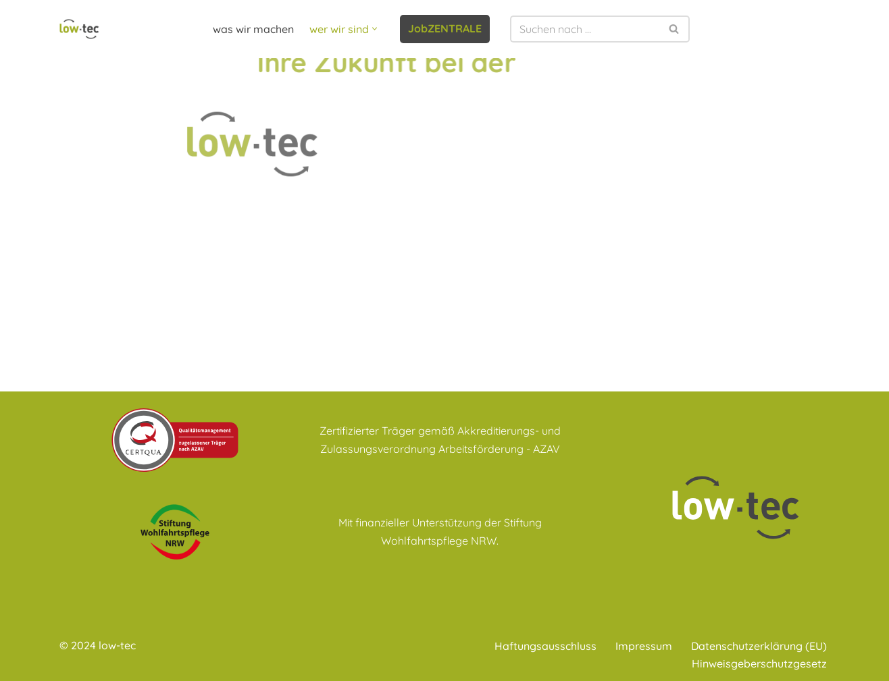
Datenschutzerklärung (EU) (759, 646)
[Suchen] (584, 29)
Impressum (643, 646)
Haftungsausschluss (545, 646)
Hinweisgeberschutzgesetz (759, 663)
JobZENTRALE (445, 28)
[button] (374, 28)
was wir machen (253, 29)
